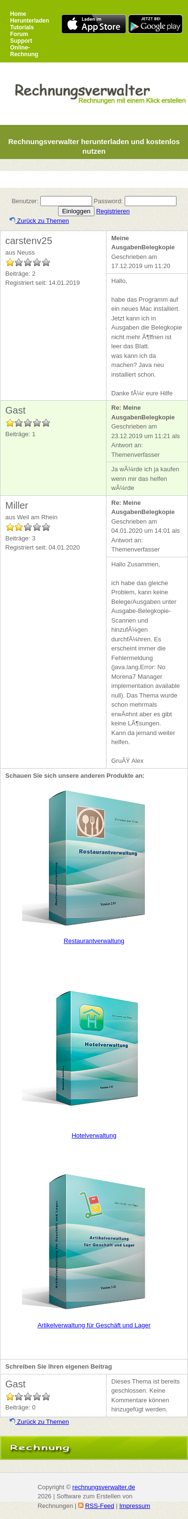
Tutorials (22, 27)
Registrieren (112, 211)
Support (21, 40)
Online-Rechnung (24, 51)
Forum (19, 34)
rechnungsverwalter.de (103, 1487)
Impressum (134, 1505)
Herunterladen (29, 20)
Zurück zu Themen (39, 220)
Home (18, 14)
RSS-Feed (99, 1505)
